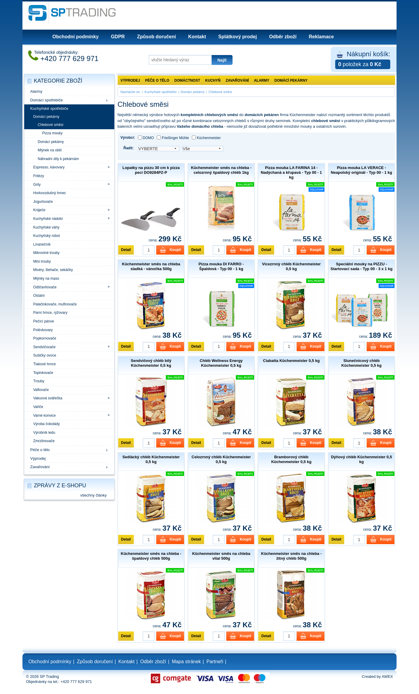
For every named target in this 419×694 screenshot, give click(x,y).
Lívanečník (42, 244)
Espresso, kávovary (49, 167)
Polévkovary (43, 330)
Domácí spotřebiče (46, 100)
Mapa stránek (186, 661)
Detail (126, 250)
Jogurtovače (43, 202)
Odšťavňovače (45, 287)
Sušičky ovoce (44, 355)
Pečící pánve (43, 321)
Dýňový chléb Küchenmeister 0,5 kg (361, 459)
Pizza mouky (52, 133)
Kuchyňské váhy (46, 227)
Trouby (38, 381)
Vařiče (38, 407)
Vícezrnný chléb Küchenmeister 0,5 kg (291, 266)
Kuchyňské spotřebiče (49, 108)
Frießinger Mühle (173, 138)
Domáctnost (187, 80)
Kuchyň (213, 80)
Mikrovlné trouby (46, 253)
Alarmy (36, 91)
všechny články (93, 495)
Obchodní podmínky (75, 36)
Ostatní (39, 295)
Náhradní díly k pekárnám (58, 159)
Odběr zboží (283, 36)
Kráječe (39, 210)
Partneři (215, 661)
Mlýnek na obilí (50, 150)
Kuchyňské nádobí (48, 219)
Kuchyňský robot (46, 236)
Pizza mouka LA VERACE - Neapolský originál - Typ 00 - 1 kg (361, 170)
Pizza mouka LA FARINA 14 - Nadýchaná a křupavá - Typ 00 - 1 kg (291, 172)
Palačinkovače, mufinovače (55, 304)
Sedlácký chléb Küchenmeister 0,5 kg (151, 459)
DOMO (146, 138)
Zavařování (40, 467)
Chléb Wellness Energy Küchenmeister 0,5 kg (221, 363)
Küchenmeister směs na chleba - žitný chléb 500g (291, 556)
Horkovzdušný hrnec (49, 193)
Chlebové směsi (50, 125)
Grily (37, 184)
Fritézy (38, 176)
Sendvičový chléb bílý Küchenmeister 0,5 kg (151, 363)
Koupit (175, 250)
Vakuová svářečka (47, 398)
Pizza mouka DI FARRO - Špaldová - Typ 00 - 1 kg (221, 266)
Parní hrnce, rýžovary (50, 313)
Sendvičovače (44, 347)
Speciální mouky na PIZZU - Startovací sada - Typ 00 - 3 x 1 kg (361, 266)
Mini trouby (42, 261)
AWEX (387, 676)
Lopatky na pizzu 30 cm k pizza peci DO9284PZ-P (151, 170)
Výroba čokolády (46, 424)
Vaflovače (41, 390)
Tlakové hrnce (44, 364)
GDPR (118, 36)
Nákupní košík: (362, 59)
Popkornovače (44, 338)
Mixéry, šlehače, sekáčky (53, 270)
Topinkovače (43, 373)
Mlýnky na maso (46, 278)
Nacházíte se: (131, 92)
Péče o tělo (40, 450)
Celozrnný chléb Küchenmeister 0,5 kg (221, 459)
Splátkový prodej (237, 36)
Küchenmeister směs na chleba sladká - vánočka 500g (151, 266)
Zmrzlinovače (43, 441)
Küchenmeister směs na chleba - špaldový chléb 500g (151, 556)
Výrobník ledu (44, 432)
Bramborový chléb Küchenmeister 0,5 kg (291, 459)
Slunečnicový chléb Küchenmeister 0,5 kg (361, 363)
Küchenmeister (206, 138)
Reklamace (321, 36)
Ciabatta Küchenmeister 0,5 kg (291, 360)
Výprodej (37, 458)
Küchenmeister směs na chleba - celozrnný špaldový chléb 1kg (221, 170)
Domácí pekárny (46, 117)
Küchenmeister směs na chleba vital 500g (221, 556)
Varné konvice (44, 415)
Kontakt (197, 36)
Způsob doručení (156, 36)
